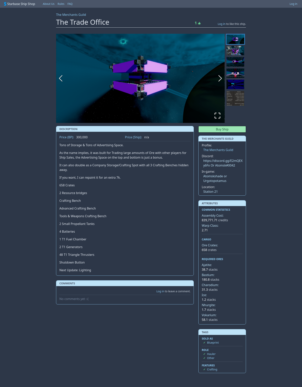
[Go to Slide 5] (235, 84)
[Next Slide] (220, 78)
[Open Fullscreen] (217, 115)
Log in (293, 4)
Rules (61, 4)
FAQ (70, 4)
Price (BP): (66, 137)
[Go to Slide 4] (235, 73)
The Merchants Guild (71, 15)
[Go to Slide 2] (235, 50)
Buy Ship (222, 129)
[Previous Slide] (61, 78)
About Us (48, 4)
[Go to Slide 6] (235, 98)
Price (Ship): (133, 137)
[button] (140, 78)
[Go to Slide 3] (235, 61)
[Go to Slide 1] (235, 39)
